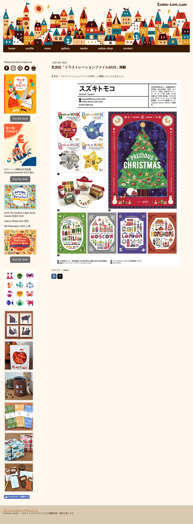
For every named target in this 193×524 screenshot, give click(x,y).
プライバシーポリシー (13, 510)
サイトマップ (31, 510)
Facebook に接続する (17, 496)
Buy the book (20, 118)
